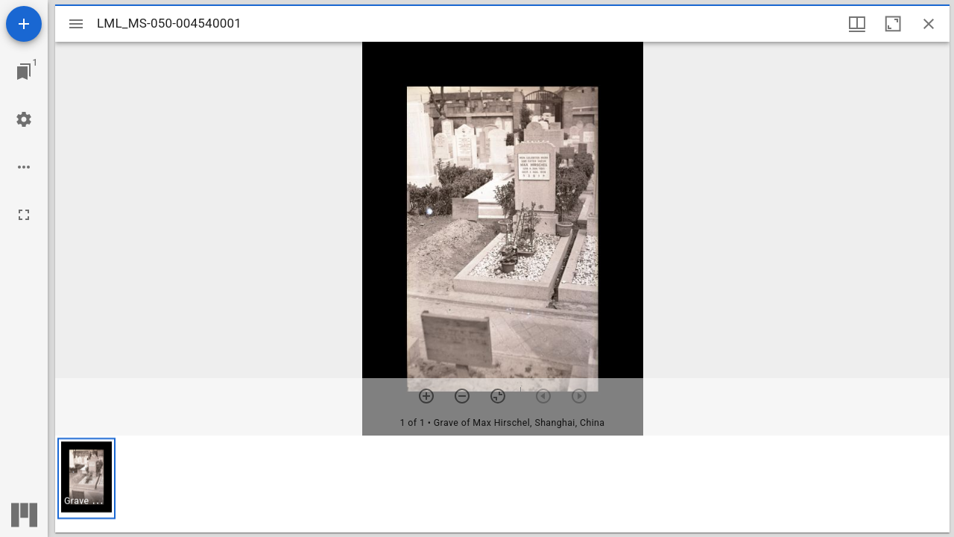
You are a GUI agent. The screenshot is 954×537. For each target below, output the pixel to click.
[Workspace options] (24, 167)
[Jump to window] (24, 72)
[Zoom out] (462, 396)
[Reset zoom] (498, 396)
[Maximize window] (893, 24)
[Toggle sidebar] (76, 24)
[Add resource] (24, 24)
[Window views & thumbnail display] (857, 24)
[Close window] (929, 24)
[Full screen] (24, 215)
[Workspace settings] (24, 119)
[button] (86, 478)
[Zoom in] (426, 396)
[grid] (502, 484)
